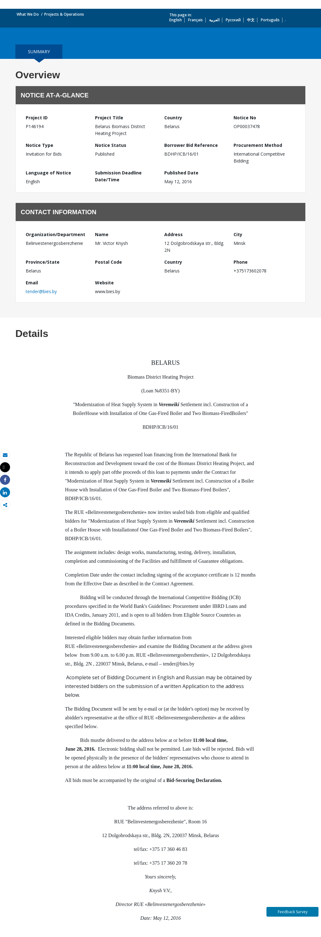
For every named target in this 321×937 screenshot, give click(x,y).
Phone (241, 262)
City (238, 234)
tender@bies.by (41, 291)
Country (173, 118)
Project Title (109, 118)
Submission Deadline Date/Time (118, 176)
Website (104, 283)
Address (173, 234)
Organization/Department (55, 234)
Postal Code (108, 262)
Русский (233, 20)
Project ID (37, 118)
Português (270, 20)
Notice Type (39, 145)
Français (195, 20)
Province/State (43, 262)
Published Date (181, 173)
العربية (214, 20)
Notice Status (110, 145)
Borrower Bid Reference (191, 145)
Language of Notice (48, 173)
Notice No (245, 118)
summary (39, 51)
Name (101, 234)
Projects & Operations (64, 14)
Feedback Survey (293, 911)
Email (32, 283)
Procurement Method (258, 145)
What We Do (28, 14)
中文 (251, 20)
